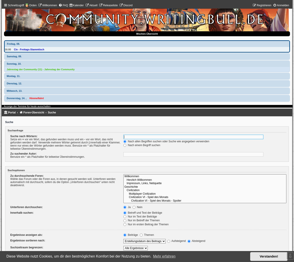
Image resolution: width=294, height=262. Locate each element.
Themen (147, 234)
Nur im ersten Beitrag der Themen (146, 224)
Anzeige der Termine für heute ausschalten (27, 106)
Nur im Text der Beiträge (140, 216)
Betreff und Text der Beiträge (142, 212)
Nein (137, 207)
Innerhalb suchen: (22, 212)
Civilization (205, 190)
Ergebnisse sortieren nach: (27, 240)
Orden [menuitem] (33, 5)
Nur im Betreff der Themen (141, 220)
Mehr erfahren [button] (164, 256)
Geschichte (205, 187)
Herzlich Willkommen (205, 180)
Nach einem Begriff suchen (141, 145)
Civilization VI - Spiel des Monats (205, 197)
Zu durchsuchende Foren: (27, 175)
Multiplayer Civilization (205, 194)
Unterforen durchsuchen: (26, 207)
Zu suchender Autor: (23, 153)
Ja (127, 207)
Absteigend (196, 241)
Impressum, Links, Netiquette (205, 183)
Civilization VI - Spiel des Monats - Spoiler (205, 201)
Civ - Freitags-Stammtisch (29, 49)
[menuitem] (47, 5)
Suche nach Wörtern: (24, 136)
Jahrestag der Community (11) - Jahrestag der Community (41, 69)
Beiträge (130, 234)
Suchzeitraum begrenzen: (26, 247)
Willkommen (205, 176)
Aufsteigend (176, 241)
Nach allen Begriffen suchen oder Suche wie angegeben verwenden (166, 141)
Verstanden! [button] (269, 256)
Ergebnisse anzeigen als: (26, 234)
